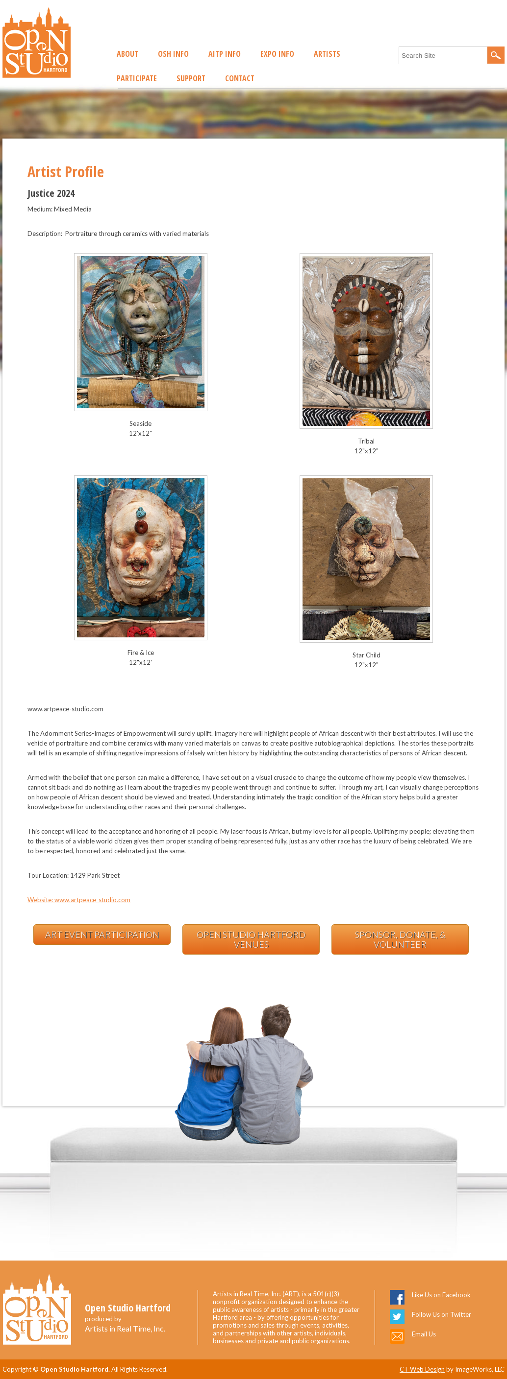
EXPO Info (277, 53)
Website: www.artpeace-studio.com (78, 900)
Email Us (424, 1334)
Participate (137, 78)
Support (191, 78)
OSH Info (173, 53)
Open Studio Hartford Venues (251, 939)
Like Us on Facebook (441, 1295)
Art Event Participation (102, 934)
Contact (239, 78)
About (127, 53)
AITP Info (224, 53)
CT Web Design (422, 1369)
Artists (327, 53)
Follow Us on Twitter (441, 1314)
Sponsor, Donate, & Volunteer (400, 939)
